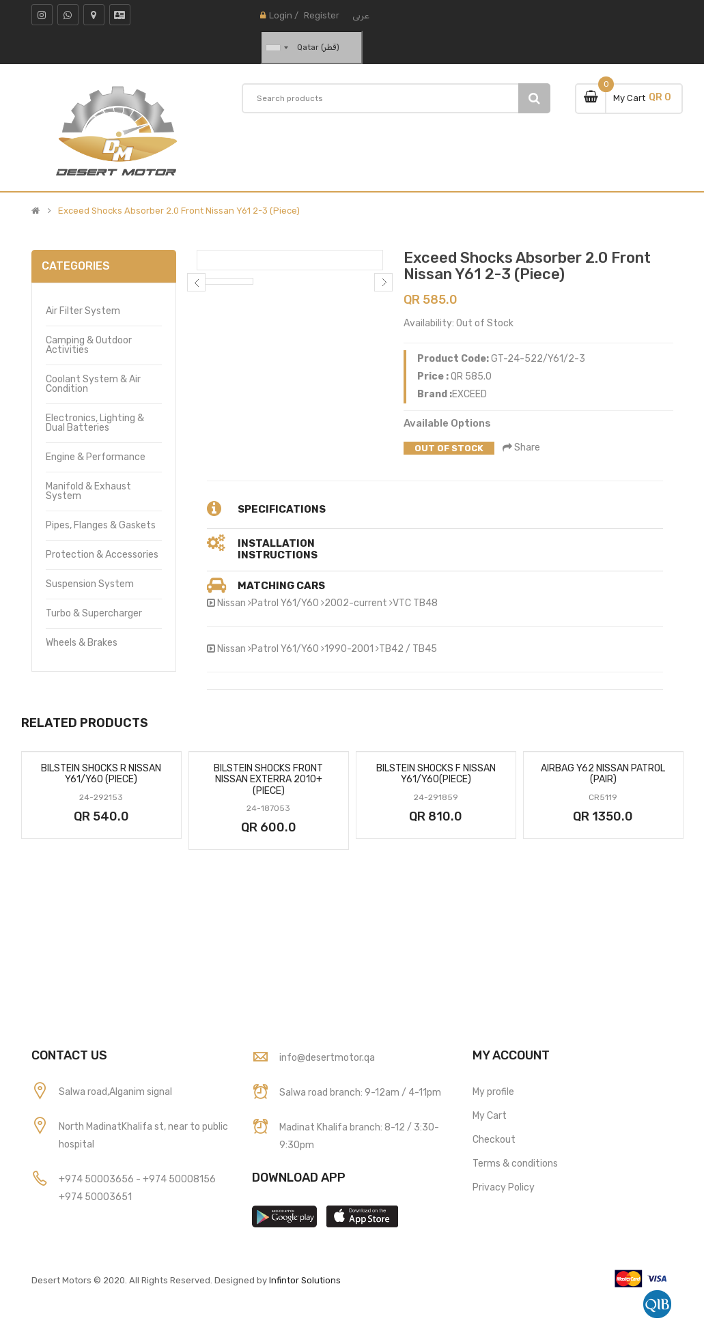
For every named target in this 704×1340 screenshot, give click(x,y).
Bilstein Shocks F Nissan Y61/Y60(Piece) (436, 774)
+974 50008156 (179, 1179)
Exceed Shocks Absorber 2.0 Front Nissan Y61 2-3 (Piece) (179, 211)
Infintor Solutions (305, 1280)
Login (280, 15)
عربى (360, 15)
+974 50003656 (97, 1179)
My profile (493, 1092)
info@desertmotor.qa (327, 1058)
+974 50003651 (95, 1197)
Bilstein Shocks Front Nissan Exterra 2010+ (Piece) (268, 779)
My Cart (490, 1116)
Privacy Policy (504, 1187)
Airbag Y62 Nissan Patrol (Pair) (603, 774)
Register (321, 15)
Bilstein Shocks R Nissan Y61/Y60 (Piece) (101, 774)
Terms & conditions (515, 1163)
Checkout (494, 1139)
